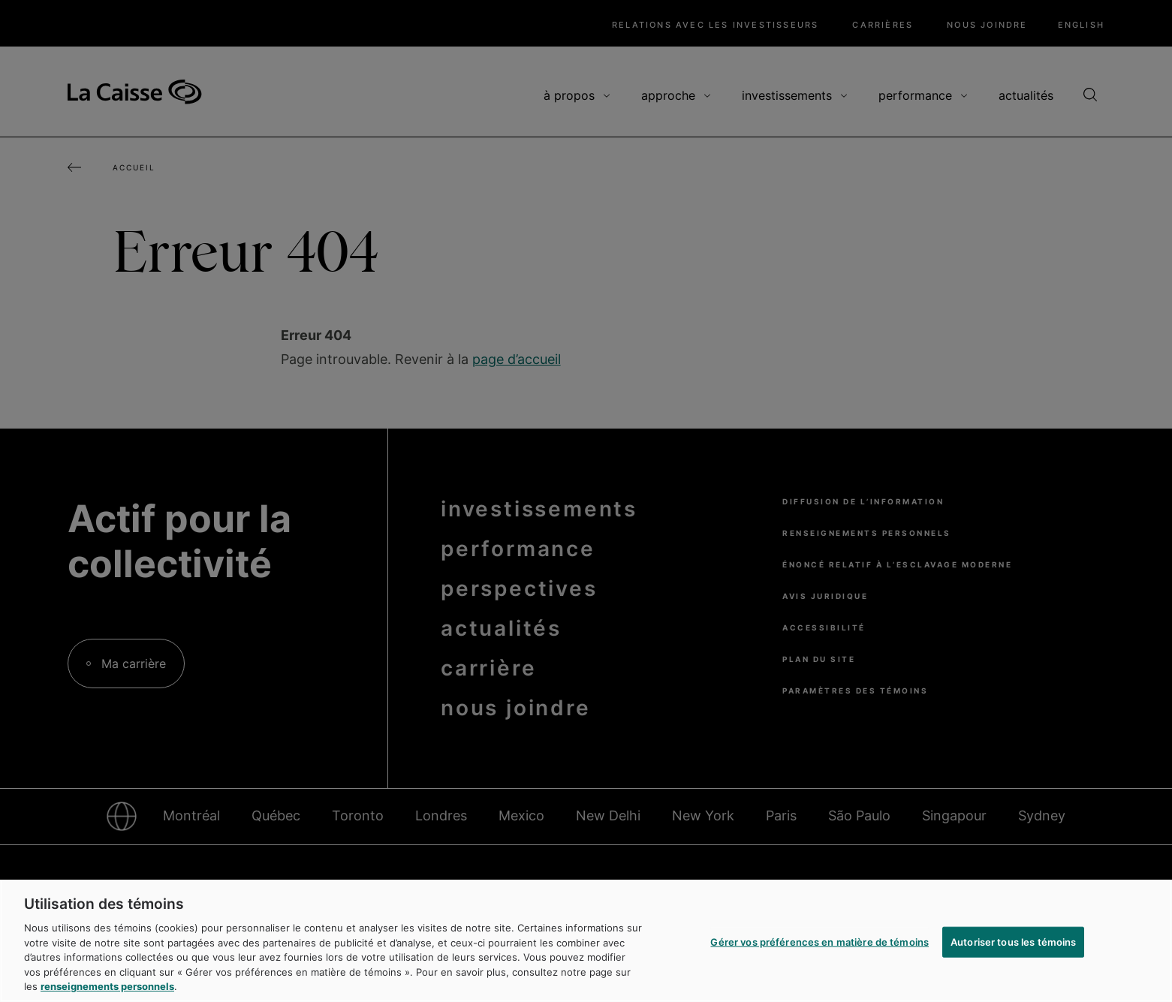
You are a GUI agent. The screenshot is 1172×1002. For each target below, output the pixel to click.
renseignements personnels (107, 986)
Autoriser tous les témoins (1013, 941)
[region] (586, 941)
